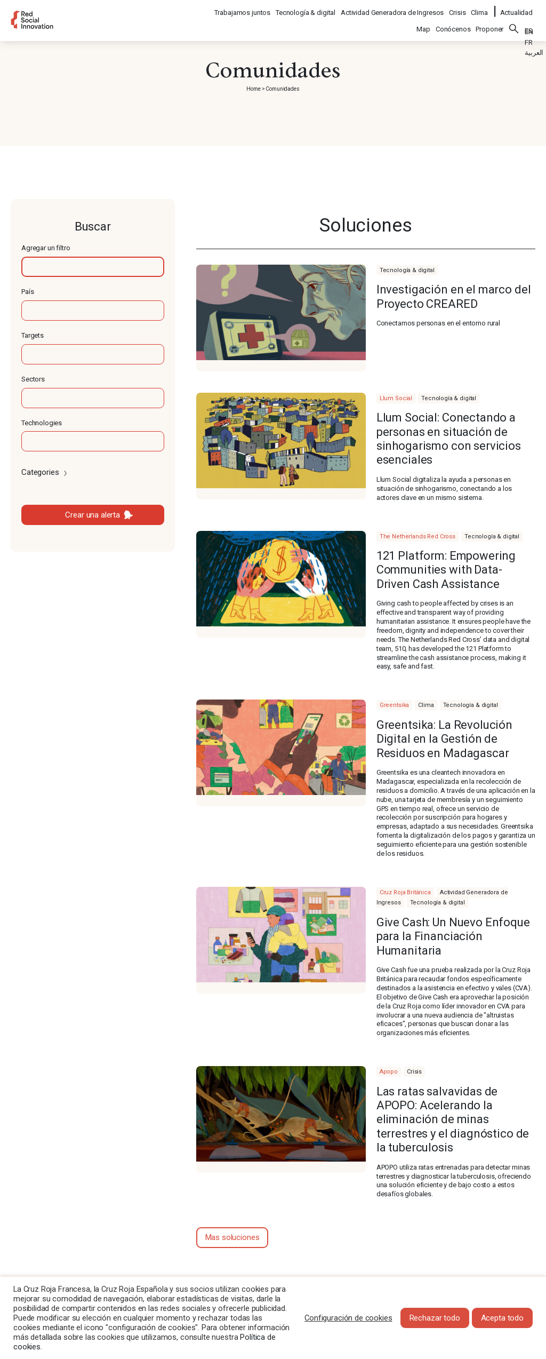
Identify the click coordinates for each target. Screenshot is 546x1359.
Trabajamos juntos (243, 8)
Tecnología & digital (306, 8)
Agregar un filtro (45, 248)
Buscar (514, 22)
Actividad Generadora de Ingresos (392, 8)
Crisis (457, 8)
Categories (45, 472)
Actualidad (516, 8)
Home (253, 89)
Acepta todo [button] (502, 1318)
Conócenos (453, 22)
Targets (32, 335)
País (27, 292)
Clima (479, 8)
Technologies (41, 423)
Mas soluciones (232, 1237)
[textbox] (92, 267)
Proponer (489, 22)
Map (423, 22)
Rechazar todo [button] (435, 1318)
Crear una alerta (92, 515)
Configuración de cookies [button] (348, 1318)
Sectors (33, 379)
